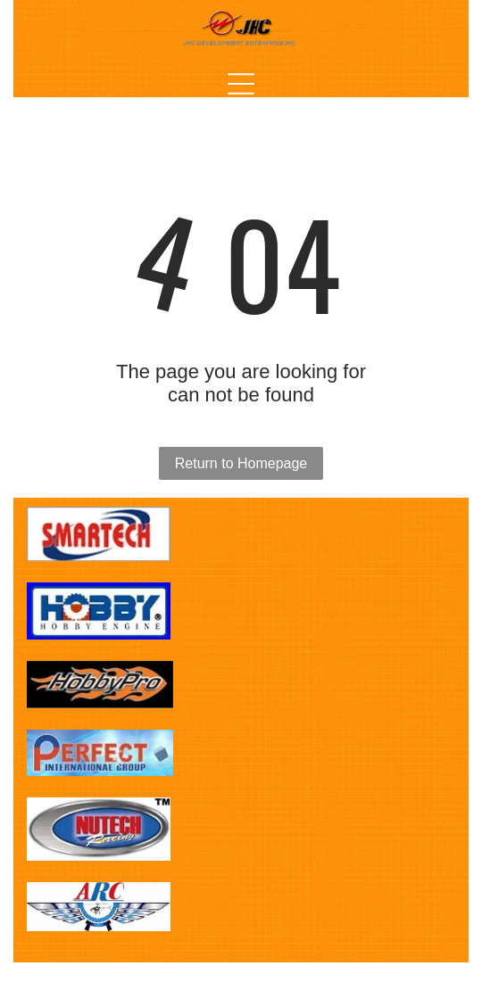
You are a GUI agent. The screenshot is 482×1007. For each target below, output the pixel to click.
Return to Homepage (241, 463)
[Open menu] (241, 83)
